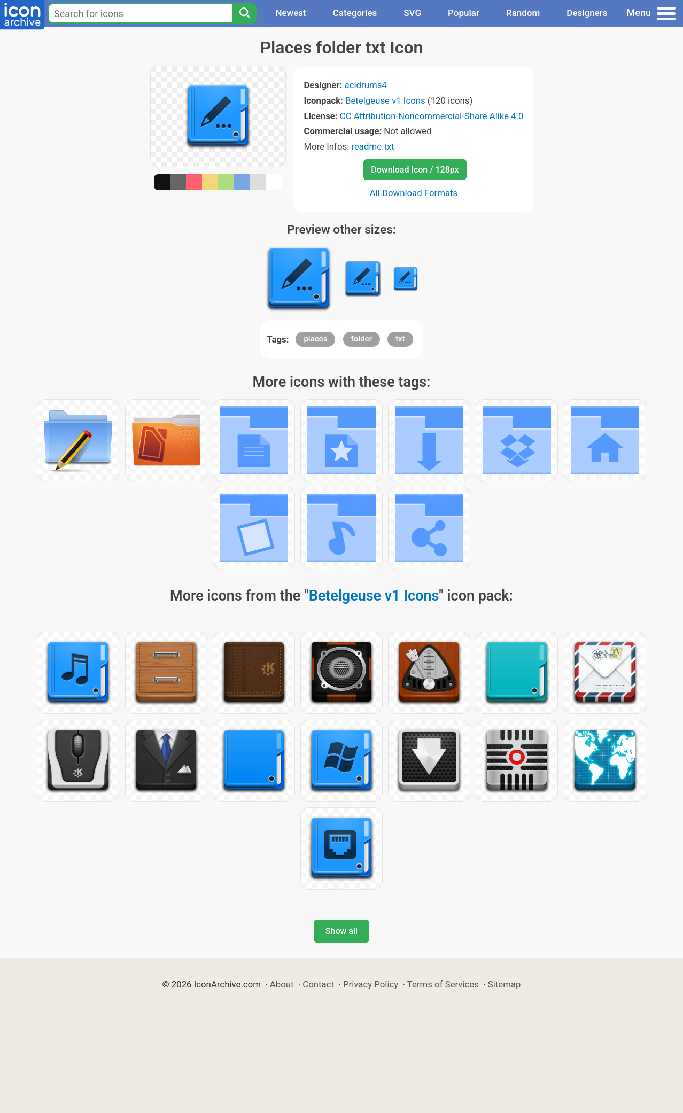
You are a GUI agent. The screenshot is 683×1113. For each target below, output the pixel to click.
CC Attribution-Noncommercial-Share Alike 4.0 (432, 116)
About (282, 984)
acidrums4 (366, 85)
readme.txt (372, 146)
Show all (341, 931)
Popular (463, 12)
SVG (412, 12)
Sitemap (504, 984)
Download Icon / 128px (415, 170)
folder (361, 339)
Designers (586, 12)
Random (523, 12)
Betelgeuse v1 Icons (385, 100)
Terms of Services (443, 984)
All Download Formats (414, 193)
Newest (290, 12)
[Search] (244, 13)
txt (400, 339)
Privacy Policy (370, 984)
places (315, 339)
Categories (355, 12)
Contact (318, 984)
